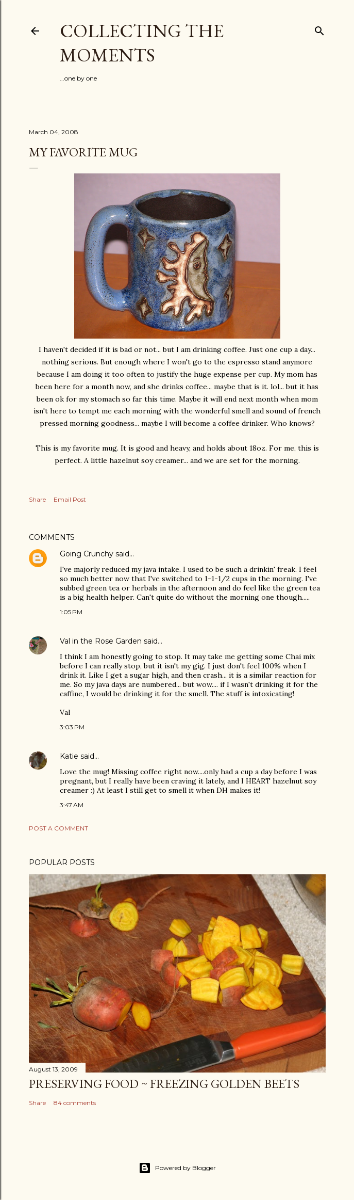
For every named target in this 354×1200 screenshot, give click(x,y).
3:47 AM (71, 805)
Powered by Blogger (177, 1168)
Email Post (70, 499)
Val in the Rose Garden (101, 641)
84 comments (75, 1103)
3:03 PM (72, 727)
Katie (69, 756)
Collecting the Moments (142, 43)
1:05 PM (71, 612)
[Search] (319, 29)
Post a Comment (58, 828)
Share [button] (37, 499)
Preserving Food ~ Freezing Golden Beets (164, 1084)
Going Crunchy (86, 553)
